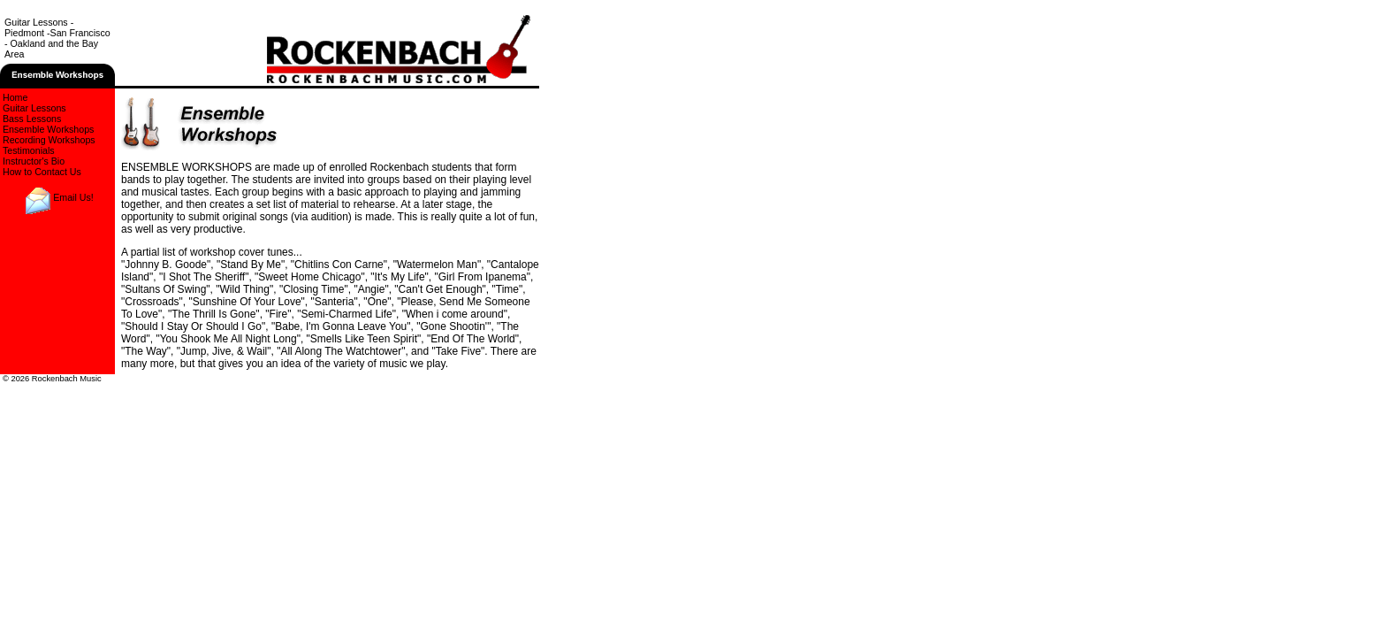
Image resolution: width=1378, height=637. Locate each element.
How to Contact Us (42, 171)
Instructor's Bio (34, 161)
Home (15, 97)
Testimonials (29, 150)
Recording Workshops (49, 139)
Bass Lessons (32, 118)
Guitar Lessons (34, 108)
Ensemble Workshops (48, 129)
